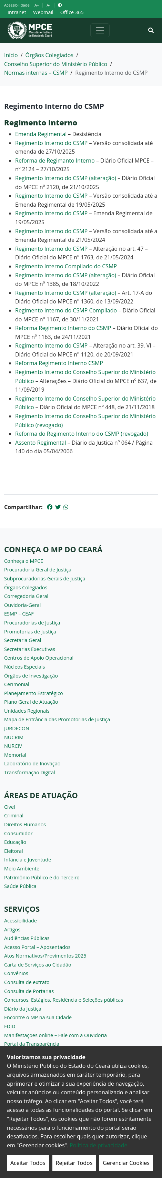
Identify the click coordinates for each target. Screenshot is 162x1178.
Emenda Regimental (41, 134)
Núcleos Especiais (24, 666)
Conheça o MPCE (23, 561)
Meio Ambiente (21, 868)
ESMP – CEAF (19, 613)
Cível (9, 807)
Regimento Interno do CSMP (51, 143)
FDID (9, 1026)
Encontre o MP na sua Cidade (38, 1017)
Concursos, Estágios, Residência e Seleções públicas (63, 999)
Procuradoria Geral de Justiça (37, 569)
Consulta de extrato (27, 982)
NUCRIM (13, 737)
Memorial (15, 755)
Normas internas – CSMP (36, 72)
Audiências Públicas (27, 938)
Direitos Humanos (25, 824)
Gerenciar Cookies (126, 1163)
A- (48, 5)
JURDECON (16, 728)
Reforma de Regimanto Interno (55, 160)
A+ (36, 5)
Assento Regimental (40, 442)
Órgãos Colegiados (49, 55)
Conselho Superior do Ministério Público (55, 64)
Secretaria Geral (22, 640)
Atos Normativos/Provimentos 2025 (45, 955)
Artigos (12, 929)
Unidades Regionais (27, 710)
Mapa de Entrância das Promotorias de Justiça (57, 719)
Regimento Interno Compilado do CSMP (66, 266)
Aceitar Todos (27, 1163)
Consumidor (18, 833)
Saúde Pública (20, 886)
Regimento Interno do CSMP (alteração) (66, 178)
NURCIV (13, 746)
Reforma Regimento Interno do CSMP (63, 328)
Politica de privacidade (98, 1145)
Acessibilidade (20, 920)
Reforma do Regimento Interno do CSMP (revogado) (81, 433)
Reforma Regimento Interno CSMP (59, 363)
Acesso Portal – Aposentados (37, 947)
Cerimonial (16, 684)
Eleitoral (13, 851)
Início (11, 55)
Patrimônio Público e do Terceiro (42, 877)
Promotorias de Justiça (30, 631)
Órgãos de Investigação (31, 675)
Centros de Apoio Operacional (38, 657)
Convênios (16, 973)
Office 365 (72, 12)
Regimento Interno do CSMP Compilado (66, 310)
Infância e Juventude (27, 859)
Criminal (13, 815)
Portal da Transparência (31, 1044)
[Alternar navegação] (100, 30)
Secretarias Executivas (29, 649)
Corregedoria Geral (26, 596)
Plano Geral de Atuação (31, 702)
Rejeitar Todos (74, 1163)
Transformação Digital (29, 772)
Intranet (17, 12)
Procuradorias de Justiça (32, 622)
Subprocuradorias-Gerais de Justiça (44, 578)
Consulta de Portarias (29, 991)
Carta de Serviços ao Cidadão (37, 964)
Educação (15, 842)
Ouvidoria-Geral (22, 605)
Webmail (43, 12)
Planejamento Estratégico (33, 693)
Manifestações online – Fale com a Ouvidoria (55, 1035)
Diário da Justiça (22, 1008)
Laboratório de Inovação (32, 763)
